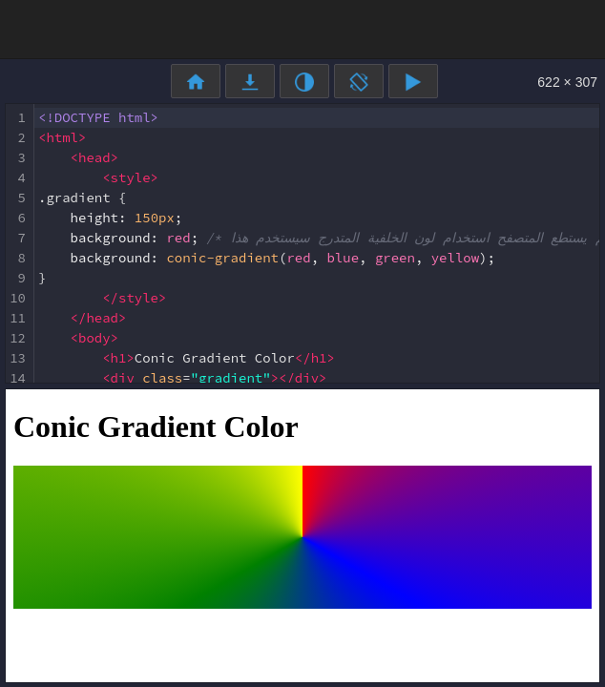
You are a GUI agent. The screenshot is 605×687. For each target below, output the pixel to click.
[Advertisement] (302, 28)
